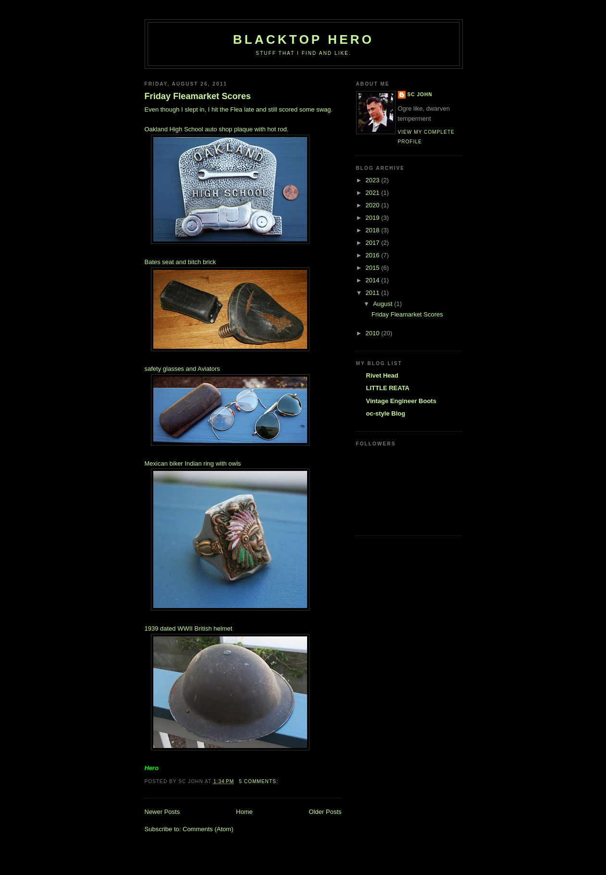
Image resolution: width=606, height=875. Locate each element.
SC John (420, 94)
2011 (374, 292)
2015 (374, 267)
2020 (374, 205)
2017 (374, 242)
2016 (374, 255)
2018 (374, 230)
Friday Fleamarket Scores (198, 96)
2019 (374, 217)
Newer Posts (162, 811)
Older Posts (325, 811)
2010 (374, 333)
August (383, 303)
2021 (374, 192)
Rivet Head (382, 375)
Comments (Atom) (208, 829)
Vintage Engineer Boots (401, 401)
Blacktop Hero (303, 39)
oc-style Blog (386, 413)
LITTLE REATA (388, 388)
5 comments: (259, 781)
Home (244, 811)
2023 (374, 180)
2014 (374, 280)
